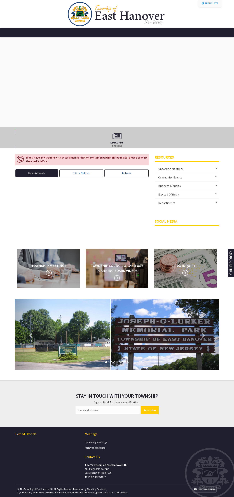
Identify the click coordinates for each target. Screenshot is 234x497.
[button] (30, 334)
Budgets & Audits (169, 186)
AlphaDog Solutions (96, 489)
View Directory (97, 476)
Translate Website (204, 489)
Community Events (170, 177)
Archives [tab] (126, 173)
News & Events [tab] (36, 173)
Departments (166, 203)
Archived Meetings (95, 447)
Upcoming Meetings (171, 169)
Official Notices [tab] (81, 173)
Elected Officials (169, 194)
